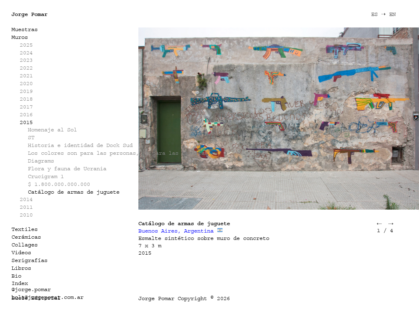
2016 (26, 114)
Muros (19, 37)
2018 (26, 99)
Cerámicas (26, 237)
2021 (26, 75)
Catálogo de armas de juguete (73, 192)
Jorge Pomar (29, 14)
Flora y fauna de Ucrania (67, 168)
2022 (26, 68)
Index (19, 283)
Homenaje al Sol (52, 130)
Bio (16, 276)
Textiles (24, 229)
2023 (26, 60)
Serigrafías (29, 260)
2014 (26, 199)
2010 (26, 215)
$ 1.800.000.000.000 (59, 184)
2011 (26, 207)
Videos (21, 252)
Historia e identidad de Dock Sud (80, 145)
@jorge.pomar (31, 289)
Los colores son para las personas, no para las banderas (118, 153)
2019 (26, 91)
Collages (24, 245)
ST (31, 137)
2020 (26, 83)
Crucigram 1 (46, 176)
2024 (26, 53)
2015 (26, 122)
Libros (21, 268)
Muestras (24, 29)
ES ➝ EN (383, 14)
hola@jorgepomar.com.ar (47, 297)
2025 (26, 45)
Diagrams (41, 161)
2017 (26, 107)
